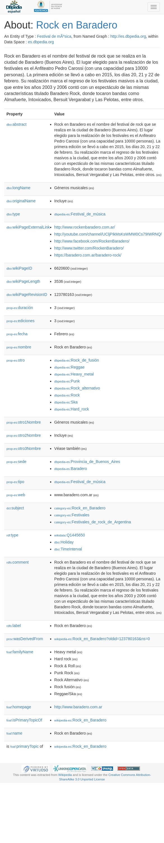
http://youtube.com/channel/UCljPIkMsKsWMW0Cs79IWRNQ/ (108, 234)
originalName (21, 201)
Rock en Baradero (76, 25)
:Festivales (71, 515)
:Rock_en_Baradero (80, 508)
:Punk (67, 381)
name (14, 733)
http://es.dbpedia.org (128, 36)
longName (18, 188)
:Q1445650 (69, 535)
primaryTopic (24, 746)
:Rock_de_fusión (76, 360)
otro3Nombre (23, 448)
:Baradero (70, 468)
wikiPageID (19, 268)
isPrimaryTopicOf (24, 720)
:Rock (67, 395)
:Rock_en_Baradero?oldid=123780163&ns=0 (102, 639)
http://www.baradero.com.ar (78, 707)
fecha (16, 334)
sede (16, 461)
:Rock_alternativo (77, 388)
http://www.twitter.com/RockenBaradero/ (89, 248)
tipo (15, 481)
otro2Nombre (23, 435)
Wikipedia (65, 774)
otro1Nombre (23, 422)
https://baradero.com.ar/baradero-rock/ (87, 255)
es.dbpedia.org (41, 42)
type (13, 214)
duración (19, 307)
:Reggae (69, 367)
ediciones (20, 321)
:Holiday (64, 542)
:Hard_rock (71, 409)
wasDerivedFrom (24, 639)
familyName (19, 652)
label (13, 625)
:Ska (66, 402)
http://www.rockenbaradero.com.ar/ (84, 227)
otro (15, 360)
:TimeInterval (68, 549)
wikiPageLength (23, 281)
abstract (16, 124)
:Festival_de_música (80, 214)
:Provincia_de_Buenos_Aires (87, 461)
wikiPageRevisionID (26, 294)
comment (17, 562)
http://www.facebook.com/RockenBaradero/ (91, 241)
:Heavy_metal (74, 374)
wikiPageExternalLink (28, 227)
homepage (18, 707)
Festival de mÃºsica (54, 36)
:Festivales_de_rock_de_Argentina (92, 522)
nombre (18, 347)
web (15, 495)
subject (15, 508)
